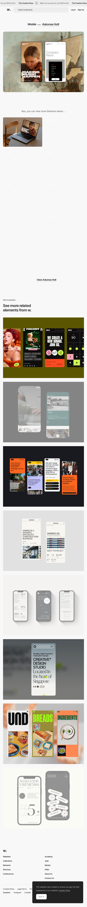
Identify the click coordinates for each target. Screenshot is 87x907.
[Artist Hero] (64, 132)
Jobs (47, 861)
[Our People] (64, 227)
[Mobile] (43, 347)
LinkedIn (27, 892)
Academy (49, 856)
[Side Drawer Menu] (22, 227)
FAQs (47, 869)
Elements (7, 865)
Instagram (17, 892)
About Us (48, 874)
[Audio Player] (22, 195)
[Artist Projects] (22, 259)
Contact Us (49, 878)
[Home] (64, 164)
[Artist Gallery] (22, 164)
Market (47, 865)
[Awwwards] (9, 10)
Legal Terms (22, 889)
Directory (7, 869)
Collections (7, 861)
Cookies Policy (8, 889)
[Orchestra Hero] (64, 195)
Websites (7, 856)
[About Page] (43, 412)
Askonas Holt (50, 24)
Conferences (8, 874)
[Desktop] (22, 132)
